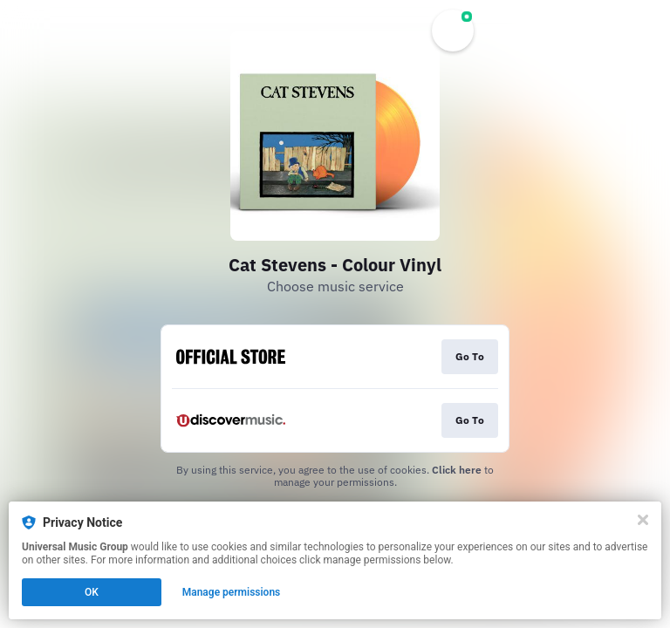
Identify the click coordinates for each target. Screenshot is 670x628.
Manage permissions (231, 592)
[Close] (643, 520)
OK (92, 592)
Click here (457, 469)
